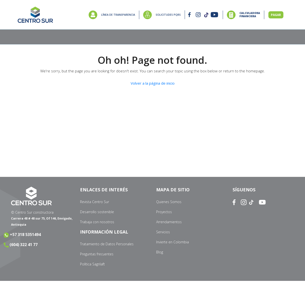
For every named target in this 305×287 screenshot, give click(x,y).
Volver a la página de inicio (153, 83)
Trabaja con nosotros (97, 222)
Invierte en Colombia (172, 242)
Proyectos (164, 211)
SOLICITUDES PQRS (168, 14)
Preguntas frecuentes (96, 254)
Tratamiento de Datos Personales (107, 244)
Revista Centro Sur (94, 201)
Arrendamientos (169, 222)
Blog (159, 252)
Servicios (163, 232)
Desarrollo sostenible (97, 211)
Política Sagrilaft (92, 264)
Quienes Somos (168, 201)
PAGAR (276, 15)
